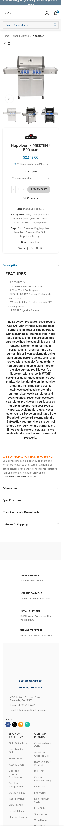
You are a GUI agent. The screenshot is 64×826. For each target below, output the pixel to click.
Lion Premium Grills (41, 800)
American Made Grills (43, 744)
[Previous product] (5, 43)
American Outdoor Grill (41, 754)
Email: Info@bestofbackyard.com (28, 709)
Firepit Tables (16, 810)
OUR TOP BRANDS (40, 735)
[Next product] (13, 43)
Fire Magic (40, 792)
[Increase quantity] (23, 189)
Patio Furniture (17, 798)
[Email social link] (36, 248)
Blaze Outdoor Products (42, 763)
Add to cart (39, 189)
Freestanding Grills (24, 222)
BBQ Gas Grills (39, 218)
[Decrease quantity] (13, 189)
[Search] (31, 25)
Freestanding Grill (16, 751)
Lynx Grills (40, 808)
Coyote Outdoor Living (42, 779)
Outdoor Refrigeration (16, 785)
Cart (20, 228)
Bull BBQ (39, 770)
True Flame (40, 820)
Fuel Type (30, 171)
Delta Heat (40, 786)
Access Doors (16, 764)
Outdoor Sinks (17, 792)
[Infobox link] (30, 579)
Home (6, 35)
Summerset (40, 814)
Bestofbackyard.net (30, 680)
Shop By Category (16, 735)
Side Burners (16, 758)
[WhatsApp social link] (41, 248)
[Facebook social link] (28, 248)
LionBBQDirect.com (30, 687)
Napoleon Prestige (30, 236)
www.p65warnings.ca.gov (23, 476)
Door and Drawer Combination (16, 774)
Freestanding (31, 228)
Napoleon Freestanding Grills (30, 232)
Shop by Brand (21, 35)
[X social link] (32, 248)
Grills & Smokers (18, 742)
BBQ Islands (16, 804)
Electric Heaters (18, 817)
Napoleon (38, 35)
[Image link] (35, 662)
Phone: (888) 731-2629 (23, 704)
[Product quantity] (18, 189)
